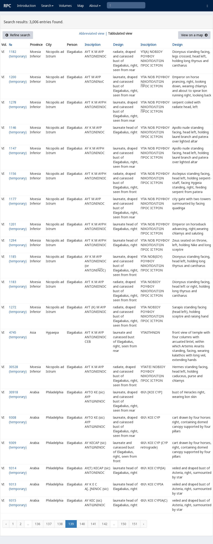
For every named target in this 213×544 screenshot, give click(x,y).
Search (47, 5)
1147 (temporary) (18, 150)
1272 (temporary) (18, 309)
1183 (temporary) (18, 284)
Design (118, 44)
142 (104, 524)
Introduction (26, 5)
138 (60, 524)
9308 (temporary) (18, 419)
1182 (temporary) (18, 53)
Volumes (65, 5)
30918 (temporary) (18, 394)
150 (123, 524)
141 (93, 524)
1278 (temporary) (18, 104)
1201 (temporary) (18, 226)
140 (82, 524)
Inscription (92, 44)
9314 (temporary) (18, 470)
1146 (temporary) (18, 129)
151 (134, 524)
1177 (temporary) (18, 201)
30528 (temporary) (18, 369)
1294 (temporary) (18, 242)
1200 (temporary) (18, 79)
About (95, 5)
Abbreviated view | (93, 33)
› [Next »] (143, 524)
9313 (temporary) (18, 486)
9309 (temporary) (18, 445)
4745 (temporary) (18, 334)
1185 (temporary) (18, 258)
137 (48, 524)
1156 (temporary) (18, 175)
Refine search (17, 35)
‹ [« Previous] (5, 524)
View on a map (194, 35)
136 (37, 524)
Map (80, 5)
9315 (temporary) (18, 502)
